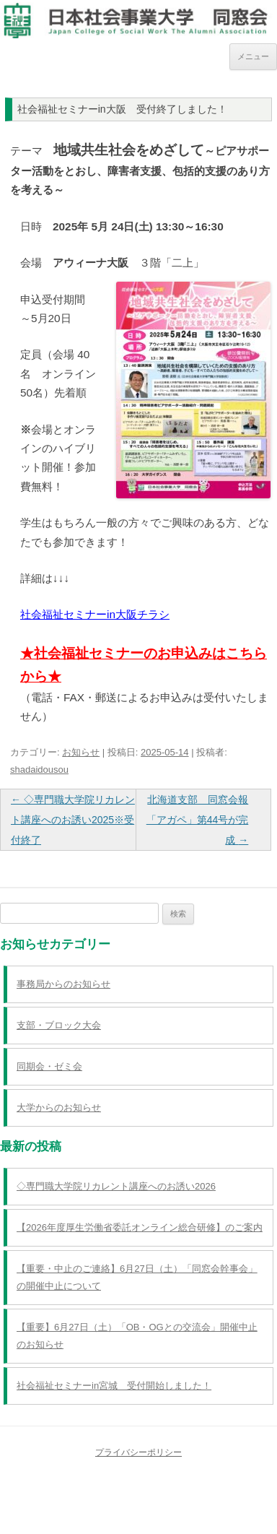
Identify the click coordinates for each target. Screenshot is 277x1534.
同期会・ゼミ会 (49, 1066)
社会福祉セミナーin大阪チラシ (95, 614)
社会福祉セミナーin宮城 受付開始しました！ (114, 1385)
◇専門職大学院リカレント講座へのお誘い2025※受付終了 (73, 820)
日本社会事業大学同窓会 (138, 13)
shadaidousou (39, 769)
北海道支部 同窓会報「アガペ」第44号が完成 (197, 820)
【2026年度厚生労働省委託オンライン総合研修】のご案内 (140, 1227)
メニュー (253, 56)
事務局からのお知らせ (63, 984)
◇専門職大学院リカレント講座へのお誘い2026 (116, 1186)
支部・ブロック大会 (59, 1025)
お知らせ (81, 752)
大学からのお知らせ (59, 1107)
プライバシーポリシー (138, 1452)
